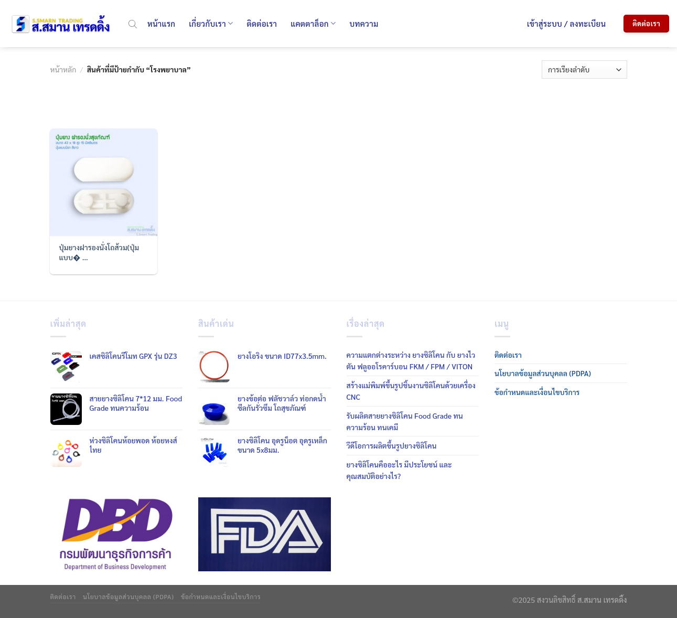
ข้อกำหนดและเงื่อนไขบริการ (537, 392)
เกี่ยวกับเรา (211, 23)
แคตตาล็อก (313, 23)
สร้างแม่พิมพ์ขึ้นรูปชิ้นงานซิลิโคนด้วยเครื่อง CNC (411, 390)
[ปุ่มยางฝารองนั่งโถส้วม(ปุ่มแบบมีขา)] (103, 182)
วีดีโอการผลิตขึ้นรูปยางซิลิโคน (392, 445)
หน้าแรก (161, 23)
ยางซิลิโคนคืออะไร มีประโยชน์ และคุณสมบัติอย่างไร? (399, 470)
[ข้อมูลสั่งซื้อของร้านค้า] (584, 69)
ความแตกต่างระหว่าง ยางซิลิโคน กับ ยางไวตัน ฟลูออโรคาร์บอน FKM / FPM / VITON (411, 360)
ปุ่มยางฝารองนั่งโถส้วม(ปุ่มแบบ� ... (99, 251)
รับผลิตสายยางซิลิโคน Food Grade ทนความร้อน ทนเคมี (405, 421)
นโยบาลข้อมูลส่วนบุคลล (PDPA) (543, 373)
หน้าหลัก (63, 69)
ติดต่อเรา (261, 23)
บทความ (363, 23)
